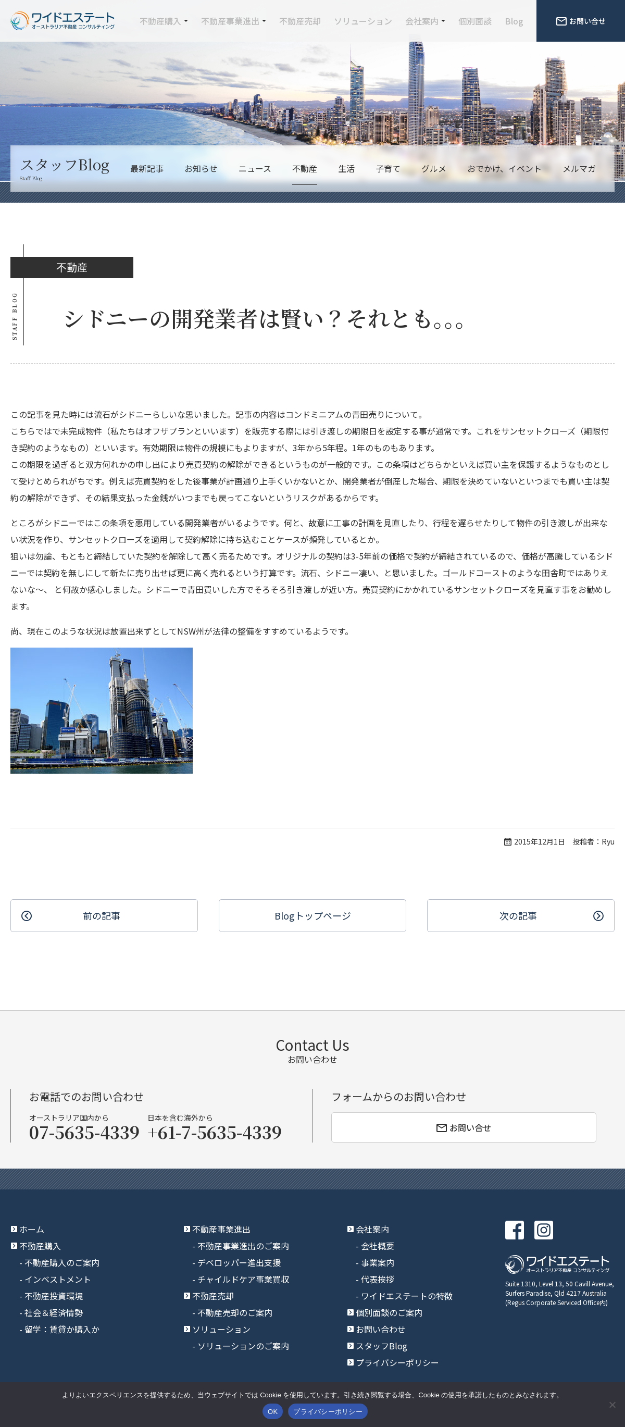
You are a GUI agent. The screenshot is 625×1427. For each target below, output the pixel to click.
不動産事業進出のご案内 (243, 1245)
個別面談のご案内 (389, 1312)
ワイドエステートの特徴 (407, 1295)
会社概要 (377, 1245)
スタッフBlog (381, 1345)
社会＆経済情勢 (53, 1312)
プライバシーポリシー (397, 1362)
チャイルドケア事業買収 (243, 1279)
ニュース (255, 168)
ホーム (31, 1229)
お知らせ (201, 168)
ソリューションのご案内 (243, 1345)
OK (273, 1412)
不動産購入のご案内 (61, 1262)
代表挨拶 (377, 1279)
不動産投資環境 (53, 1295)
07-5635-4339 (84, 1132)
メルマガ (579, 168)
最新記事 (147, 168)
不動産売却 (300, 21)
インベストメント (57, 1279)
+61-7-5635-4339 (214, 1132)
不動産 (304, 168)
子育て (388, 168)
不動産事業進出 (230, 21)
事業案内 (377, 1262)
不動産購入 (160, 21)
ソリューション (363, 21)
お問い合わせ (381, 1329)
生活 (346, 168)
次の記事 (518, 915)
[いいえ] (612, 1404)
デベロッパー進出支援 (239, 1262)
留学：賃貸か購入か (61, 1329)
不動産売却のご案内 (234, 1312)
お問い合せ (581, 21)
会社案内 (422, 21)
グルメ (433, 168)
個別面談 (475, 21)
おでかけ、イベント (504, 168)
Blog (514, 21)
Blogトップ (312, 916)
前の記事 (101, 915)
